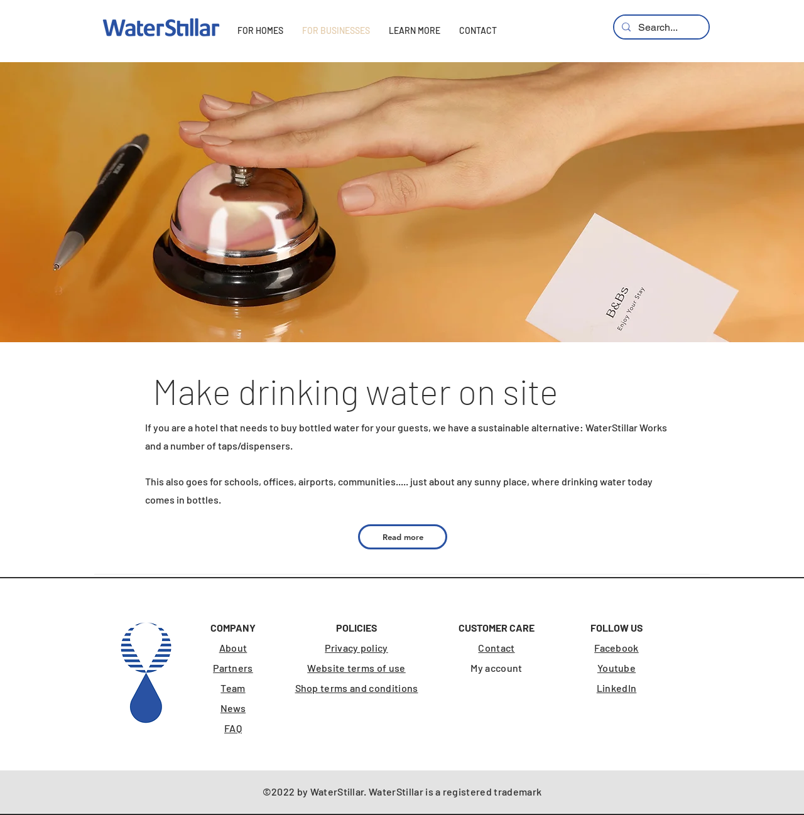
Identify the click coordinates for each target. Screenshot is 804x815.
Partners (233, 668)
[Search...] (660, 28)
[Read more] (402, 536)
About (233, 648)
